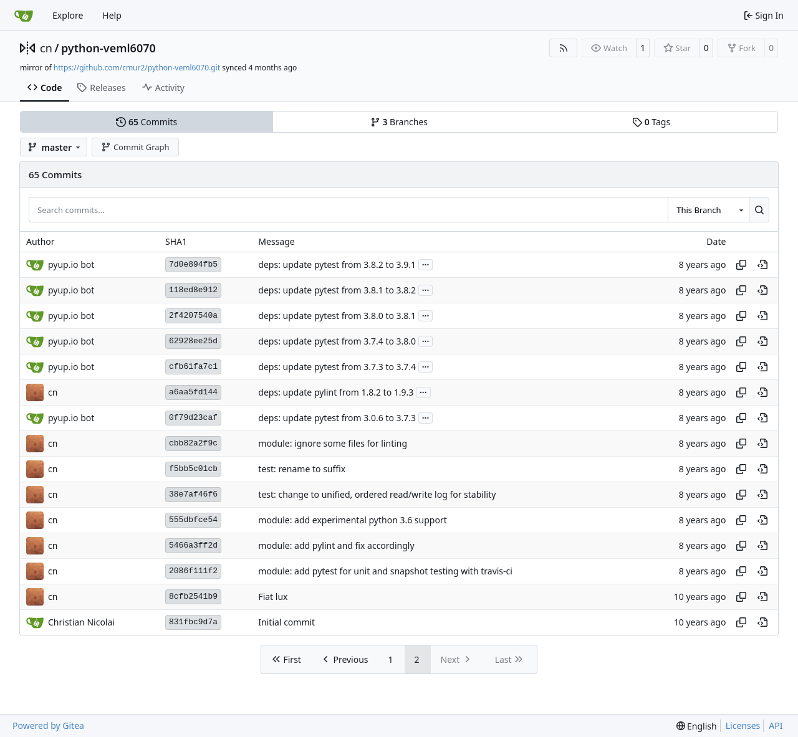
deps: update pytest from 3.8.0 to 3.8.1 (337, 315)
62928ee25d (193, 341)
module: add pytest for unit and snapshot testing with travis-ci (385, 571)
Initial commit (286, 622)
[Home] (23, 15)
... (426, 263)
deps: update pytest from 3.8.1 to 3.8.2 (337, 290)
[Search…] (759, 209)
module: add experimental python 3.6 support (352, 520)
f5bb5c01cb (193, 468)
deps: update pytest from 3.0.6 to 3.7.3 (337, 418)
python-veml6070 (108, 48)
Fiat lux (272, 596)
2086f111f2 (193, 571)
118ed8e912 (193, 290)
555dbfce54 (193, 520)
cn (46, 48)
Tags (651, 122)
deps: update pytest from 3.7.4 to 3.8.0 (337, 341)
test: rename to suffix (301, 469)
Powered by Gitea (48, 725)
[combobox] (708, 209)
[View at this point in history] (762, 264)
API (775, 725)
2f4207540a (193, 315)
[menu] (696, 726)
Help (112, 15)
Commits (146, 122)
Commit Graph (135, 147)
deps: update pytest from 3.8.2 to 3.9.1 (337, 264)
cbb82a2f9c (193, 443)
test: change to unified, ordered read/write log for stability (377, 494)
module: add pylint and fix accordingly (336, 545)
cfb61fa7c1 (193, 366)
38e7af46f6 (193, 494)
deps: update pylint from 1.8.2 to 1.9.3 (335, 392)
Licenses (743, 725)
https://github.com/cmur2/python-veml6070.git (137, 67)
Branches (399, 122)
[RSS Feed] (563, 48)
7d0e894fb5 (193, 264)
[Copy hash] (741, 264)
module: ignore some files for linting (332, 443)
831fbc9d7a (193, 622)
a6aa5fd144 (193, 392)
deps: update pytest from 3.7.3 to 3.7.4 (337, 367)
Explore (67, 15)
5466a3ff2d (193, 545)
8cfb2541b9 (193, 596)
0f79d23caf (193, 417)
